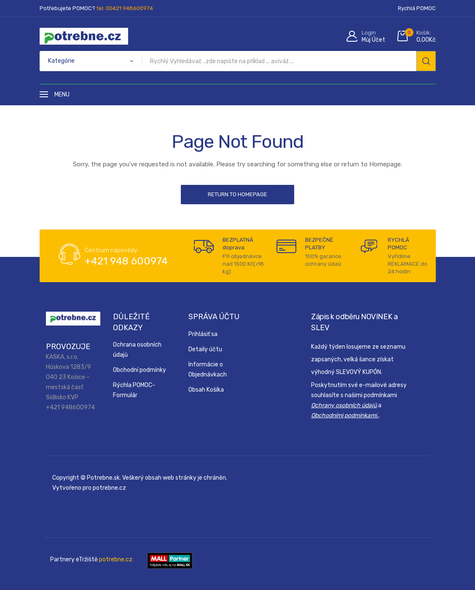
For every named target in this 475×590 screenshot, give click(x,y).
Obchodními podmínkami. (344, 415)
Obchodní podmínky (139, 370)
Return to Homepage (237, 194)
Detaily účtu (205, 349)
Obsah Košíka (206, 389)
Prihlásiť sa (202, 334)
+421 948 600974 (126, 261)
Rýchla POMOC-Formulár (134, 390)
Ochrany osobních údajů (344, 405)
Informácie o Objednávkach (207, 369)
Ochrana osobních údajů (137, 349)
